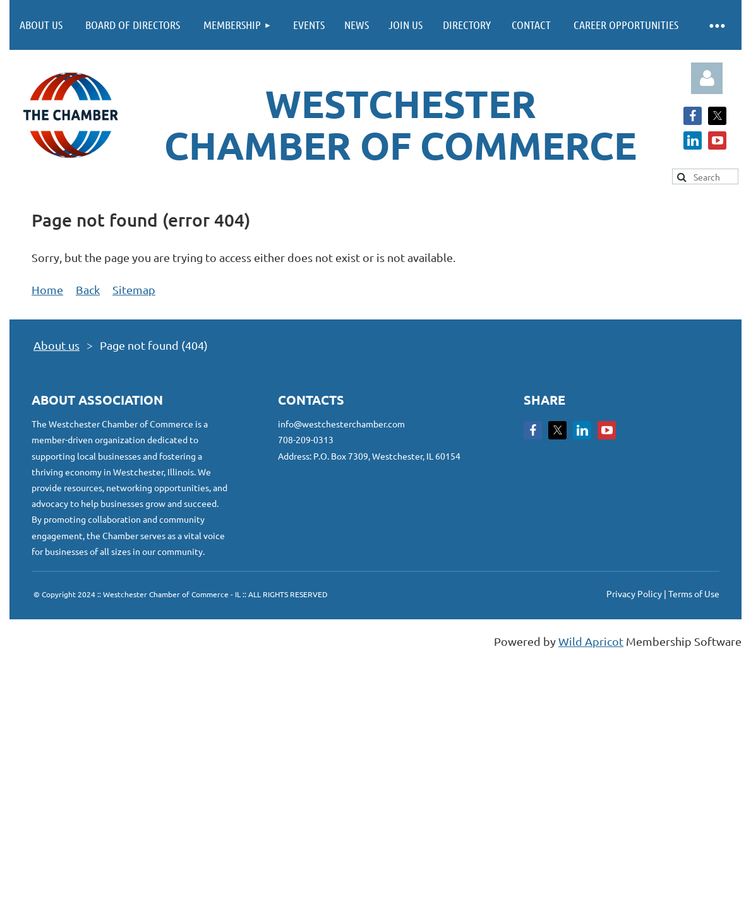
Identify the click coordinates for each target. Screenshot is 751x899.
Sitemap (133, 289)
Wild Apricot (590, 641)
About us (56, 345)
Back (88, 289)
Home (47, 289)
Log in (707, 78)
